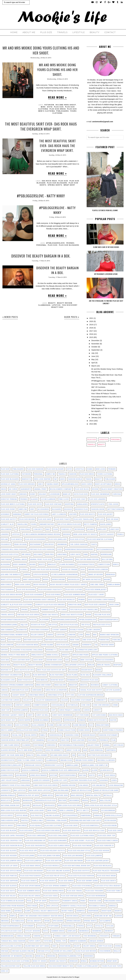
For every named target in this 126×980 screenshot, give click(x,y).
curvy (30, 715)
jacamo (90, 529)
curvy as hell (42, 715)
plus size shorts (48, 881)
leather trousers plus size (83, 780)
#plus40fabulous (70, 484)
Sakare (75, 645)
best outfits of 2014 (24, 670)
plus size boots (87, 514)
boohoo (68, 509)
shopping (69, 504)
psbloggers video (112, 901)
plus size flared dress (59, 845)
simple (13, 916)
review (95, 489)
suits (45, 931)
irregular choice (33, 765)
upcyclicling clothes (11, 946)
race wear (32, 906)
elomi (50, 725)
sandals (113, 906)
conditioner (115, 700)
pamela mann (113, 584)
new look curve (22, 584)
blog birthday (40, 675)
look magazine (116, 785)
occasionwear (108, 810)
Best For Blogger (74, 977)
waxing (29, 956)
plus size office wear (11, 871)
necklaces (50, 805)
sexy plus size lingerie (95, 605)
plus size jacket (105, 514)
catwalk (5, 695)
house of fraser (69, 569)
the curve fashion (78, 544)
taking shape (52, 484)
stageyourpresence (10, 926)
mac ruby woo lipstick (39, 790)
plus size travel (74, 891)
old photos (36, 815)
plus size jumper (94, 856)
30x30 (3, 489)
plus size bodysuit (72, 830)
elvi (91, 725)
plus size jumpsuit (34, 861)
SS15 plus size (62, 645)
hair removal (96, 750)
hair (85, 750)
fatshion (49, 105)
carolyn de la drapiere (56, 690)
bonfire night (57, 680)
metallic (108, 795)
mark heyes (47, 795)
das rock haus (49, 181)
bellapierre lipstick (75, 665)
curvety (97, 710)
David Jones (105, 524)
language (25, 780)
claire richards (67, 564)
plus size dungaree (58, 840)
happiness (111, 750)
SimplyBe (23, 509)
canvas (4, 690)
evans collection (66, 730)
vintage (4, 951)
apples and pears (80, 655)
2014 (91, 421)
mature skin (62, 795)
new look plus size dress (70, 805)
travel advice (7, 615)
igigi (83, 569)
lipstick (56, 305)
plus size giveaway (34, 594)
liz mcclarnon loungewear (64, 574)
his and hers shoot (66, 105)
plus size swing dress (53, 891)
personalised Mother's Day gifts (85, 820)
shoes (3, 610)
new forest (6, 584)
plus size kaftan (54, 861)
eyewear (5, 735)
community (100, 700)
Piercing (116, 640)
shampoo (80, 911)
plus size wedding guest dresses (39, 599)
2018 (91, 328)
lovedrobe (55, 494)
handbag (17, 514)
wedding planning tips (70, 956)
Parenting (104, 640)
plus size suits (8, 891)
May (92, 359)
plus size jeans (27, 856)
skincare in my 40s (103, 916)
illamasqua (44, 305)
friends (70, 243)
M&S (88, 635)
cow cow (85, 705)
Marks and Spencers (109, 635)
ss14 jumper (105, 921)
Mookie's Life (57, 977)
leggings (104, 780)
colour (64, 700)
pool (29, 901)
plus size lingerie (97, 499)
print (83, 901)
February (94, 414)
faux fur (65, 740)
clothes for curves (10, 700)
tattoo (47, 936)
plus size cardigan (36, 835)
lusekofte (6, 790)
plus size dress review (11, 594)
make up (67, 494)
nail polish (105, 800)
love (83, 574)
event (33, 494)
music (94, 800)
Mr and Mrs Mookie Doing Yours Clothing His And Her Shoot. (41, 50)
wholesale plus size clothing (15, 961)
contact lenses (22, 705)
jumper (27, 574)
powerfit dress (70, 901)
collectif (27, 700)
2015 (91, 337)
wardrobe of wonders (11, 956)
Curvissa (117, 494)
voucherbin (104, 951)
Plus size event (8, 509)
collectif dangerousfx (46, 700)
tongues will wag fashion (13, 549)
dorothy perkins (9, 499)
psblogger (110, 479)
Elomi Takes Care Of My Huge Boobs (106, 247)
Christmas (62, 554)
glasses (34, 499)
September (95, 350)
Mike (43, 107)
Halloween (6, 529)
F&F (55, 479)
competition (104, 564)
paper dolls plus (113, 815)
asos (62, 479)
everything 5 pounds (113, 730)
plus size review (27, 519)
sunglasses (82, 504)
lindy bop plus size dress (45, 785)
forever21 (51, 745)
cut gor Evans (99, 715)
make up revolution (81, 790)
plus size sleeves (9, 886)
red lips (100, 519)
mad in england (61, 790)
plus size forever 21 (104, 845)
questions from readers (12, 906)
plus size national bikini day (76, 866)
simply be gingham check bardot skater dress (41, 916)
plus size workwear (96, 896)
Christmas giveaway (39, 630)
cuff (53, 710)
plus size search (29, 881)
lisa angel (84, 785)
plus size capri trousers (12, 835)
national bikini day (10, 805)
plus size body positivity (50, 589)
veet (54, 946)
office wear (22, 815)
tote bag (48, 941)
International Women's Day (14, 635)
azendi (58, 559)
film (113, 740)
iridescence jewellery (11, 765)
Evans (90, 469)
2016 (91, 334)
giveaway (5, 514)
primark (112, 469)
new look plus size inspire (13, 810)
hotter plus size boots (99, 755)
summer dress (57, 931)
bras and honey (43, 685)
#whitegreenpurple (108, 620)
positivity (54, 901)
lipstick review (40, 574)
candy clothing (110, 685)
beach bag (5, 665)
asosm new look (54, 660)
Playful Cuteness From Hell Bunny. (105, 210)
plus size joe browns (73, 856)
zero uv (4, 971)
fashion (72, 474)
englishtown (102, 725)
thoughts (104, 936)
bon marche (41, 680)
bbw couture (87, 660)
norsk (95, 810)
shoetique (106, 911)
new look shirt (37, 810)
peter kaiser (110, 820)
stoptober (53, 926)
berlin (91, 665)
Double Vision (76, 630)
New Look (100, 469)
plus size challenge (57, 835)
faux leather (78, 740)
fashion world (75, 479)
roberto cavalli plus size (73, 906)
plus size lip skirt (9, 866)
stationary (28, 926)
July (92, 353)
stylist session (32, 931)
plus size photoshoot (30, 876)
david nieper (25, 720)
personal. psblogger (57, 820)
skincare (14, 610)
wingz (84, 961)
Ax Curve (13, 489)
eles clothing (22, 725)
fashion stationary (108, 735)
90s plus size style (102, 625)
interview (79, 529)
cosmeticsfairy (40, 705)
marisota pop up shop (28, 795)
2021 (91, 318)
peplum (4, 539)
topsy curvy (34, 941)
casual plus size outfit (91, 690)
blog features (56, 675)
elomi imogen (79, 725)
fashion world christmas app (15, 740)
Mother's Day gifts (33, 640)
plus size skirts (108, 881)
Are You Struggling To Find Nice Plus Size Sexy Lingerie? (106, 302)
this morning (89, 936)
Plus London (7, 645)
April (93, 363)
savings (18, 911)
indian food (66, 760)
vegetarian (65, 946)
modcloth (6, 800)
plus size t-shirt (96, 594)
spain (47, 921)
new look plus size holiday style (101, 805)
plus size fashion (35, 469)
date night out (8, 720)
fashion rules (88, 735)
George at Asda (8, 484)
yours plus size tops (111, 966)
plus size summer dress (29, 891)
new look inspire (42, 479)
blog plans (72, 675)
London (71, 635)
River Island (47, 645)
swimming (97, 931)
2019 (91, 325)
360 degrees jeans (9, 625)
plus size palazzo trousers (106, 871)
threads (116, 936)
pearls (120, 534)
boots (42, 564)
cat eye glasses (113, 690)
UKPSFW (4, 650)
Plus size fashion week (27, 645)
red (42, 906)
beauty (52, 303)
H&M (86, 554)
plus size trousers (94, 891)
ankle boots (37, 655)
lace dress (110, 775)
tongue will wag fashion (13, 941)
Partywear (6, 559)
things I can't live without (67, 936)
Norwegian (106, 554)
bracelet (52, 564)
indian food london (98, 569)
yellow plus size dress (34, 966)
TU (16, 529)
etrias (45, 730)
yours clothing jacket (87, 966)
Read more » (57, 97)
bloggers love (8, 680)
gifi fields (118, 745)
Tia (96, 645)
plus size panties (9, 876)
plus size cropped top (11, 840)
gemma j (106, 745)
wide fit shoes (39, 961)
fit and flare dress (10, 745)
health (30, 755)
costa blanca (57, 705)
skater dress (72, 916)
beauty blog (19, 665)
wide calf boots (50, 615)
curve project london (69, 710)
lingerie (5, 534)
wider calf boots (58, 961)
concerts (37, 529)
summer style (47, 610)
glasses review (8, 750)
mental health (93, 795)
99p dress (26, 554)
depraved (56, 720)
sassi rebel (6, 911)
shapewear (93, 911)
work (88, 615)
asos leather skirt (21, 660)
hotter (81, 755)
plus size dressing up (35, 840)
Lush (81, 635)
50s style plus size (69, 625)
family (43, 735)
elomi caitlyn (63, 725)
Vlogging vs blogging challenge (27, 650)
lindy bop (114, 529)
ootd (50, 107)
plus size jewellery (58, 539)
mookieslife (74, 579)
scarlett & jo (7, 524)
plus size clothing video (82, 835)
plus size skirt (45, 519)
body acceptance (103, 484)
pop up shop (41, 901)
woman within (97, 961)
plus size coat (79, 499)
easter (113, 720)
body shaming (19, 564)
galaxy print (93, 745)
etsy (53, 730)
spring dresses (73, 921)
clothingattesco (86, 564)
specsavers (58, 921)
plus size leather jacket (97, 861)
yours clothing (104, 474)
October (94, 347)
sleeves (118, 916)
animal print (40, 489)
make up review (95, 574)
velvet (77, 946)
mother (62, 800)
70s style (85, 625)
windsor (73, 961)
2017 (91, 331)
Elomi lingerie (93, 630)
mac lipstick (20, 790)
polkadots (6, 544)
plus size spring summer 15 (56, 886)
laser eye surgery (41, 780)
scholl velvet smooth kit (45, 911)
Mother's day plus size (56, 640)
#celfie (33, 620)
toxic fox (105, 610)
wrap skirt (69, 185)
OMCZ (40, 484)
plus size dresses (27, 484)
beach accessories (105, 660)
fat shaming (38, 740)
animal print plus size (41, 559)
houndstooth (7, 760)
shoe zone (114, 605)
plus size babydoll (90, 825)
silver (4, 916)
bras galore (60, 685)
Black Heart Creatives (112, 489)
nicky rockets (40, 584)
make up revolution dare (106, 790)
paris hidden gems (9, 820)
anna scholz (53, 655)
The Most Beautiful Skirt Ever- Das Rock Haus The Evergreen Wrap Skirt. (41, 126)
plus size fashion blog (12, 845)
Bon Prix (50, 554)
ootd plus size (81, 494)
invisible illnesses (106, 760)
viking (118, 946)
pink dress (22, 825)
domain (81, 720)
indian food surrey (84, 760)
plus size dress (58, 109)
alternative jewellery (86, 650)
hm (73, 755)
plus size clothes (74, 589)
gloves (39, 750)
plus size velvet (8, 896)
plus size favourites (35, 845)
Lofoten (60, 635)
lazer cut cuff (60, 780)
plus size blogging (26, 589)
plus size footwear (82, 845)
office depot (7, 815)
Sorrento (86, 645)
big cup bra (107, 559)
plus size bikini (109, 825)
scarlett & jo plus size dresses (50, 605)
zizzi (59, 549)
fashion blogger (9, 569)
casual (73, 690)
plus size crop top (106, 835)
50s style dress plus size (69, 524)
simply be (50, 474)
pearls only (37, 820)
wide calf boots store (72, 615)
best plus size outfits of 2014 (51, 670)
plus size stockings (81, 886)
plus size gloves (8, 850)
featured (92, 740)
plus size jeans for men (49, 856)
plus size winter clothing (100, 539)
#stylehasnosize (105, 549)
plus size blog (82, 489)
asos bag (5, 660)
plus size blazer (8, 830)
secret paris (67, 911)
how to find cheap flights (30, 760)
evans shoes (84, 730)
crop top (5, 710)
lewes (114, 780)
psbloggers (62, 111)
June (93, 356)
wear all (40, 956)
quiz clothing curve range (101, 599)
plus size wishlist (66, 599)
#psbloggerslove (55, 243)
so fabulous (18, 921)
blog (27, 675)
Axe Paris (38, 554)
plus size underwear (11, 599)
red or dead (112, 519)
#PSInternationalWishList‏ (13, 620)
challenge (25, 529)
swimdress (84, 931)
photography (7, 589)
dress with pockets (97, 720)
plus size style (77, 539)
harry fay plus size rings (36, 514)
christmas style (55, 695)
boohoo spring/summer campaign (17, 685)
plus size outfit (8, 519)
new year (51, 810)
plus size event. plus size (82, 840)
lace (100, 775)
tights (94, 544)
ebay (48, 529)
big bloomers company (61, 489)
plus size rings (53, 594)
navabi (107, 579)
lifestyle (103, 439)
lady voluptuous (9, 780)
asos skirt (38, 660)
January (94, 417)
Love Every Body (8, 494)
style (89, 926)
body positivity (25, 680)
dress (117, 484)
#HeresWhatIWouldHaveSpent (79, 549)
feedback (104, 740)
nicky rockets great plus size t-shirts (68, 584)
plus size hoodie (101, 850)
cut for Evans (82, 715)
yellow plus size (102, 615)
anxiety (65, 655)
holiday (42, 494)
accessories (43, 509)
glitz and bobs (25, 750)
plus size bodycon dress (48, 830)
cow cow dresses (101, 705)
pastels (25, 820)
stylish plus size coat (11, 931)
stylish (109, 926)
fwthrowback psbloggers (71, 745)
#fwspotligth (97, 504)
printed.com (95, 901)
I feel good (113, 504)
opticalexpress (70, 815)
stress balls (68, 926)
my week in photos (92, 579)
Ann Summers (7, 630)
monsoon (27, 800)
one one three (97, 584)
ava (67, 660)
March (93, 366)
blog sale (85, 675)
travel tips (60, 941)
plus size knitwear (74, 861)
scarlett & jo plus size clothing (16, 605)
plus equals (35, 825)
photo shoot (7, 825)
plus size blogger (55, 469)
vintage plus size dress (28, 615)
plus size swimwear (100, 494)
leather (73, 514)
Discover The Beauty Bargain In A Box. (40, 255)
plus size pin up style (55, 876)
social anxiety (34, 921)
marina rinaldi (8, 795)
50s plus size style (9, 554)
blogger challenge (102, 675)
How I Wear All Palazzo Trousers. (104, 393)
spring (24, 610)
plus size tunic (114, 891)
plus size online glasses (58, 871)
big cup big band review (87, 559)
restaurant (35, 544)
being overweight (53, 665)
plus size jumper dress (11, 861)
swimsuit (109, 931)
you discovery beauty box (60, 966)
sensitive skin (74, 605)
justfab (53, 775)
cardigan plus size (20, 690)
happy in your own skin (12, 755)
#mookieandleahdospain (64, 620)
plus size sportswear (30, 886)
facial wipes (31, 735)
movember (74, 800)
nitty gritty (83, 810)
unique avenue (96, 941)
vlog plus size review (86, 951)
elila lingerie (38, 725)
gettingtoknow (115, 509)
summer (34, 610)
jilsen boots (106, 770)
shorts (118, 911)
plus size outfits (81, 871)
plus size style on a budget (107, 886)
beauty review (64, 303)
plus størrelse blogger (12, 901)
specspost (49, 544)
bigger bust (87, 670)
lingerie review (68, 785)
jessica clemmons (30, 770)
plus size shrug (66, 881)
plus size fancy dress (107, 840)
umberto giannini (77, 941)
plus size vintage (53, 504)
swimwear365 (7, 936)
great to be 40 (73, 750)
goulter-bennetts (54, 750)
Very (32, 509)
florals (24, 569)
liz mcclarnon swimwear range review (41, 534)
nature (26, 805)
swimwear (62, 544)
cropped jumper (20, 710)
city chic (70, 695)
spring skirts (55, 185)
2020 (91, 321)
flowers (26, 745)
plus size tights (62, 519)
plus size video (51, 896)
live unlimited (99, 785)
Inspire (94, 554)
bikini (98, 670)
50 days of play (38, 625)
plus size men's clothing (13, 504)
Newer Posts (11, 317)
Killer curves (37, 635)
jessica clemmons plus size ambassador (60, 770)
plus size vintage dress (72, 896)
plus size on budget (33, 871)
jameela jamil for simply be (95, 765)
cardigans (37, 690)
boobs (33, 564)
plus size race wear (106, 876)
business (95, 685)
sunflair (71, 931)
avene (74, 660)
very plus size (105, 946)
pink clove (64, 499)
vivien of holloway (63, 951)
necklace (37, 805)
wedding (51, 956)
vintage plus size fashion (42, 549)
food (55, 529)
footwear (38, 745)
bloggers (56, 509)
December (95, 340)
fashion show (97, 509)
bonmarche (72, 680)
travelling (22, 524)
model (46, 579)
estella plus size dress (28, 730)
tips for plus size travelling (84, 610)
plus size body (26, 830)
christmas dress (36, 695)
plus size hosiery (9, 856)
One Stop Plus (89, 640)
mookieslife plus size (45, 800)
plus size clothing (10, 474)
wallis (117, 951)
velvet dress (89, 946)
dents (116, 564)
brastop (73, 685)
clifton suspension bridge (90, 695)
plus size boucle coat (94, 830)
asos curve (87, 484)
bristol (84, 685)
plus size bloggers (57, 183)
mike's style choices (10, 579)
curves (86, 710)
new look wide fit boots (85, 534)
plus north (16, 539)
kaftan (82, 775)
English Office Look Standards (102, 390)
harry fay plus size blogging (45, 569)
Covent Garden (59, 630)
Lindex (50, 635)
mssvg (85, 800)
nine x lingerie (66, 810)
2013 (91, 424)
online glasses (52, 815)
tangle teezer (23, 936)
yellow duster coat (10, 966)
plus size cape (114, 830)
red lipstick (52, 906)
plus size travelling (83, 519)
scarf (27, 911)
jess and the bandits (10, 574)
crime (115, 705)
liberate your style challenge (15, 785)
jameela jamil (72, 765)
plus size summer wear (74, 594)
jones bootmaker (38, 775)
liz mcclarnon (48, 499)
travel (89, 479)
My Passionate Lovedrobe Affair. (106, 274)
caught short (18, 695)
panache (98, 815)
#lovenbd (44, 620)
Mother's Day (14, 640)
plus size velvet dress (29, 896)
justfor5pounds (68, 775)
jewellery (102, 529)
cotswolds (72, 705)
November (95, 344)
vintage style (43, 951)
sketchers (86, 916)
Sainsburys (26, 489)
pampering (86, 815)
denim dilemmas (41, 720)
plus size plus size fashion (81, 876)
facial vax (17, 735)
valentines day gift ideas (37, 946)
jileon (86, 770)
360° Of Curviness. (98, 387)
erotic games (7, 730)
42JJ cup (24, 625)
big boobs (73, 670)
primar (81, 599)
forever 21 (66, 529)
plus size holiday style (79, 850)
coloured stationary (81, 700)
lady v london (59, 514)
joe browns (21, 775)
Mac (95, 635)
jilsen (94, 770)
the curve (62, 610)
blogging (5, 564)
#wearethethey (47, 524)
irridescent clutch (54, 765)
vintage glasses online (23, 951)
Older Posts (70, 317)
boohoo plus (81, 509)
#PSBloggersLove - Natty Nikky (41, 195)
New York (74, 640)
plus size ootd (35, 504)
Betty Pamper (90, 524)
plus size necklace (102, 866)
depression (69, 720)
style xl (99, 926)
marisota (26, 479)
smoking (5, 921)
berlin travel (103, 665)
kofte (92, 775)
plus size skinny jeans (87, 881)
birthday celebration (11, 675)
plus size (59, 107)
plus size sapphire (9, 881)
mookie (66, 534)
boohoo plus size (89, 680)
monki (17, 800)
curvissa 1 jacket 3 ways (12, 715)
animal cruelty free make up (14, 655)
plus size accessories (35, 539)
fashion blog (55, 735)
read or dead (20, 544)
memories (110, 574)
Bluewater (22, 630)
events (96, 730)
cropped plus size (39, 710)
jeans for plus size (10, 770)
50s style (53, 625)
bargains (68, 559)
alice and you (66, 650)
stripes (80, 926)
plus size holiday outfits (52, 850)
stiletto (41, 926)
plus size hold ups (28, 850)
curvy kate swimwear (62, 715)
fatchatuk (52, 740)
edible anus (6, 725)
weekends (88, 956)
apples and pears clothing (105, 655)
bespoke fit (6, 670)
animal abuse (20, 559)
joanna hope (7, 775)
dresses (23, 494)
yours (33, 524)
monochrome (58, 579)
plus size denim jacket (96, 589)
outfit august (107, 534)
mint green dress (31, 579)
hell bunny (42, 755)
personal (41, 245)
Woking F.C (51, 650)
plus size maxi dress (30, 866)
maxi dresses (77, 795)
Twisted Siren (107, 645)
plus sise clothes (53, 825)
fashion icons (72, 735)
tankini (36, 936)
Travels (91, 444)
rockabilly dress (97, 906)
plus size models (51, 866)
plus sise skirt (71, 825)
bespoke (117, 665)
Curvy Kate (75, 554)
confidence (6, 705)
